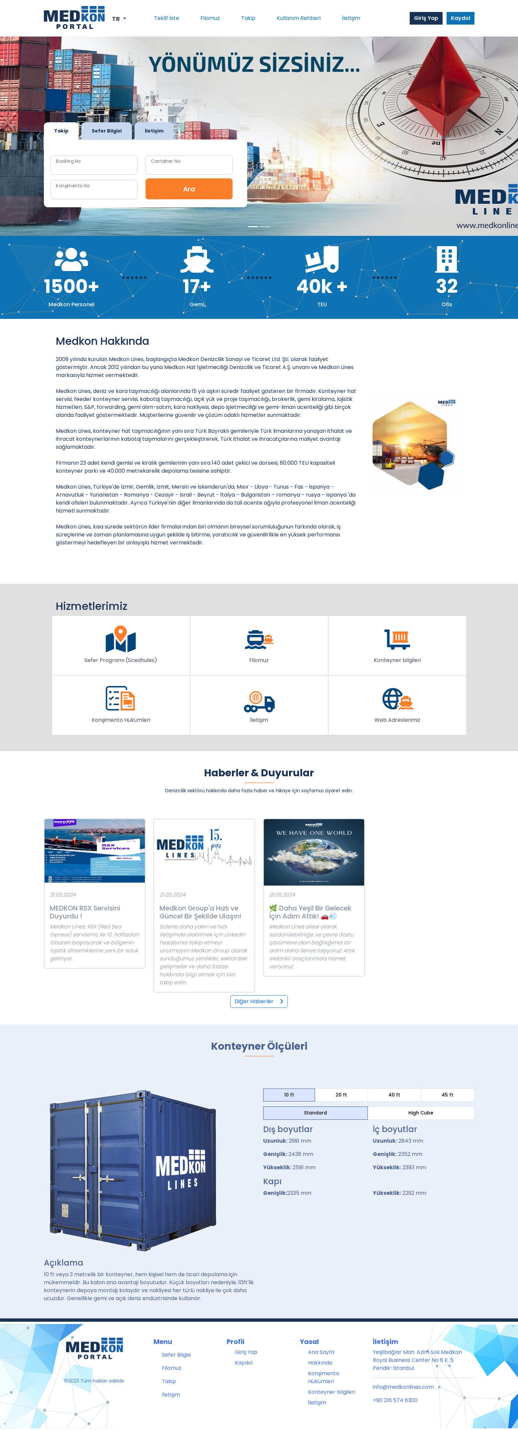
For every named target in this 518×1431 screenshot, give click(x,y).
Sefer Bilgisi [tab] (107, 131)
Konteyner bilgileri (331, 1392)
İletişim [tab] (154, 131)
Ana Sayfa (321, 1352)
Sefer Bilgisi (176, 1355)
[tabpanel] (145, 173)
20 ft (341, 1095)
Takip (248, 18)
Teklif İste (166, 18)
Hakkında (320, 1363)
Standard (315, 1112)
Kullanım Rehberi (299, 18)
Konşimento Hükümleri (323, 1377)
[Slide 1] (265, 227)
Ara (189, 189)
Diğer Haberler (259, 1001)
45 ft (447, 1095)
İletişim (351, 18)
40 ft (394, 1095)
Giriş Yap (426, 18)
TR (116, 19)
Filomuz (210, 18)
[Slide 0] (253, 227)
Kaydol (460, 18)
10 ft (289, 1095)
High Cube (420, 1112)
